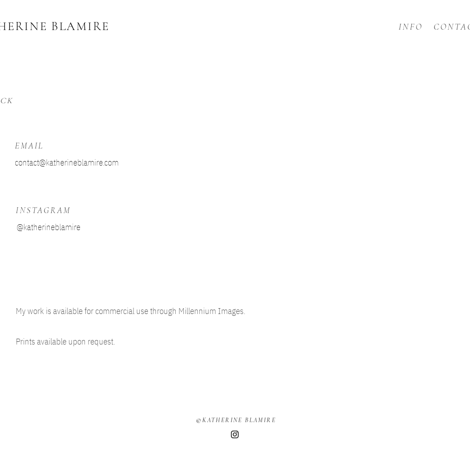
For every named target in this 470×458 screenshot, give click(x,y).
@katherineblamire (48, 227)
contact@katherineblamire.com (67, 162)
